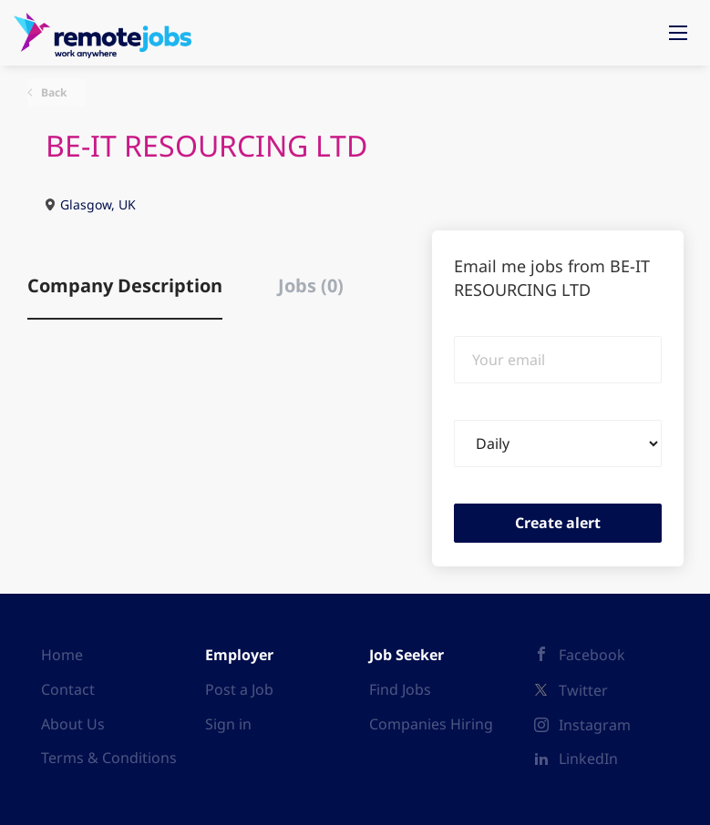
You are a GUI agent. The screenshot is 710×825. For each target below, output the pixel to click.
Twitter (583, 690)
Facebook (592, 655)
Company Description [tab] (124, 285)
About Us (73, 724)
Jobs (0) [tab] (311, 285)
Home (62, 655)
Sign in (228, 724)
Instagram (595, 725)
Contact (68, 689)
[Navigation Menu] (678, 33)
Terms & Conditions (109, 758)
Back (52, 92)
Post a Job (239, 689)
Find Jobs (400, 689)
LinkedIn (588, 759)
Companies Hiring (431, 724)
